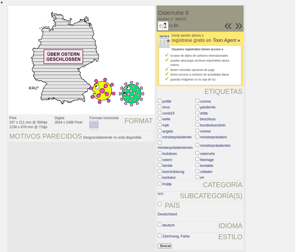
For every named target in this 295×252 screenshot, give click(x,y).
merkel (205, 131)
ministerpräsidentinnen (175, 148)
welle (166, 119)
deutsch (168, 225)
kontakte (206, 166)
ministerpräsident (213, 137)
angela (167, 131)
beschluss (207, 119)
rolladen (206, 172)
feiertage (207, 160)
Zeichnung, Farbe (176, 236)
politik (166, 101)
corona (205, 101)
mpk (165, 125)
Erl (176, 26)
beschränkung (173, 172)
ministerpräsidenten (215, 146)
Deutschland (167, 214)
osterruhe (207, 154)
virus (166, 107)
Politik (167, 184)
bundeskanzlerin (212, 125)
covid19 (168, 113)
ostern (167, 160)
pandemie (207, 107)
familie (167, 166)
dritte (204, 113)
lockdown (169, 154)
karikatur (169, 178)
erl (202, 178)
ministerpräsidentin (177, 137)
